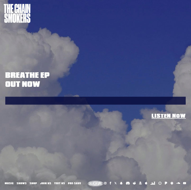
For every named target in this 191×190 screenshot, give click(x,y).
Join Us (45, 183)
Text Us (59, 183)
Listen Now (169, 116)
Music (9, 183)
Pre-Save (74, 183)
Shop (33, 183)
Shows (22, 183)
